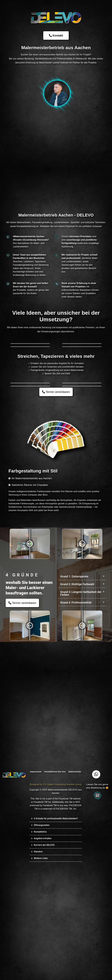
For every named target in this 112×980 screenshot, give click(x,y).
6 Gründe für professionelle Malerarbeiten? (56, 935)
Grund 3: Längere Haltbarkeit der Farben (80, 710)
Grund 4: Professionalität (76, 719)
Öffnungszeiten (41, 942)
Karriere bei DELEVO (44, 962)
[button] (82, 693)
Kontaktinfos (40, 948)
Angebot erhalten (42, 955)
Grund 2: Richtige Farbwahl (77, 701)
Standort (38, 968)
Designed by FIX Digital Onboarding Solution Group (55, 901)
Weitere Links (41, 975)
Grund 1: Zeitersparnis (74, 693)
